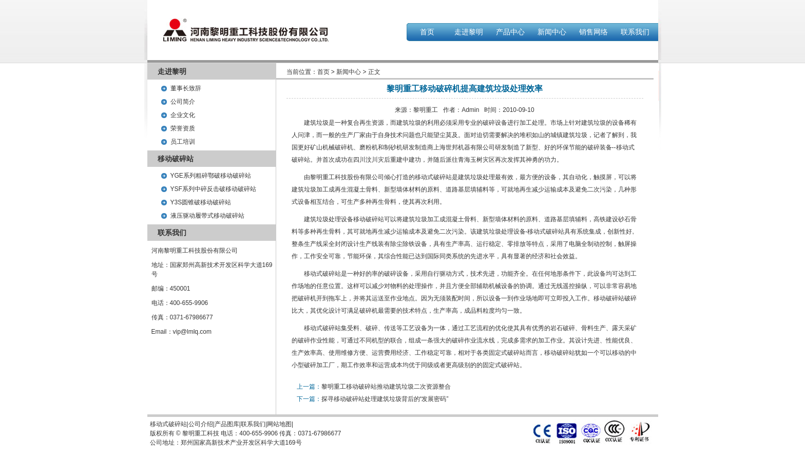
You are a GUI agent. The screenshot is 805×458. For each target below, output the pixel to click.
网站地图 (279, 424)
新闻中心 (552, 32)
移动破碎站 (368, 219)
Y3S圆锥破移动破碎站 (201, 202)
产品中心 (510, 32)
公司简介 (182, 101)
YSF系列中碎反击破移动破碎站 (213, 189)
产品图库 (227, 424)
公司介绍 (200, 424)
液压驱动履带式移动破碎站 (207, 215)
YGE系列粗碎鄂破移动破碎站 (210, 175)
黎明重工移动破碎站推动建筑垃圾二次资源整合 (386, 386)
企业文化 (182, 115)
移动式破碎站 (433, 177)
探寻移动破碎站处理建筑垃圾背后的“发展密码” (385, 399)
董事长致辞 (185, 88)
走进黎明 (468, 32)
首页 (427, 32)
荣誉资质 (182, 128)
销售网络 (593, 32)
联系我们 (635, 32)
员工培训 (182, 141)
